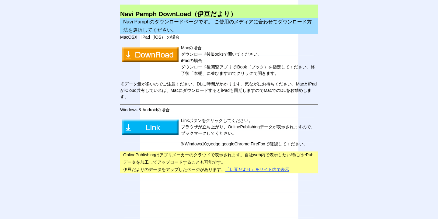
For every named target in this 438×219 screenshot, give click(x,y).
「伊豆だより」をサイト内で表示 (257, 169)
